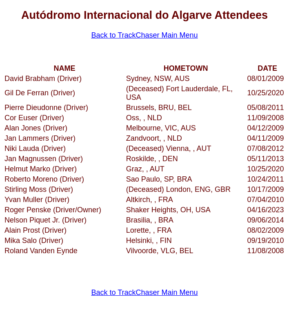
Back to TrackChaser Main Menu (144, 35)
